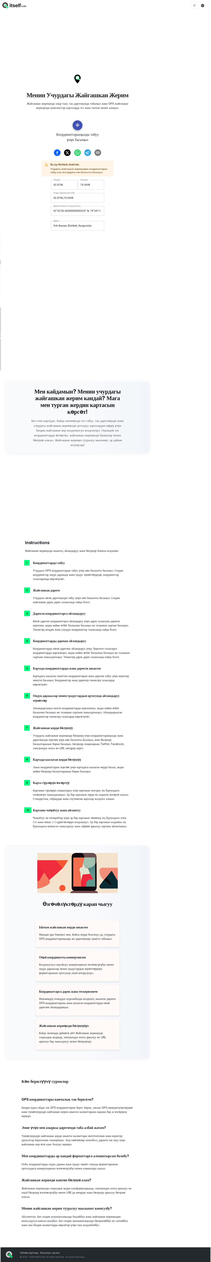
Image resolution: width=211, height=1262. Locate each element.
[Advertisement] (105, 36)
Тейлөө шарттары (29, 1252)
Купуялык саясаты (50, 1252)
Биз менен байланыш (75, 1257)
